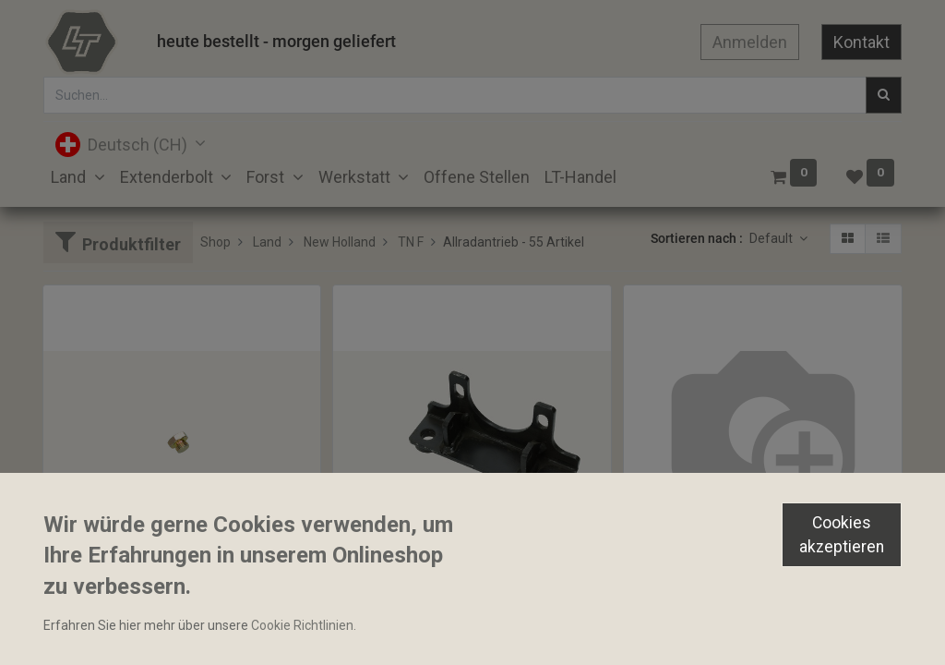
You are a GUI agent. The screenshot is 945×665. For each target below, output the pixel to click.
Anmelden (749, 42)
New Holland (340, 242)
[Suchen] (884, 95)
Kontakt (861, 42)
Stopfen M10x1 (95, 612)
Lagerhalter (375, 612)
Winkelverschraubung (695, 580)
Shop (215, 242)
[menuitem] (476, 177)
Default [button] (772, 238)
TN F (411, 242)
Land (267, 242)
